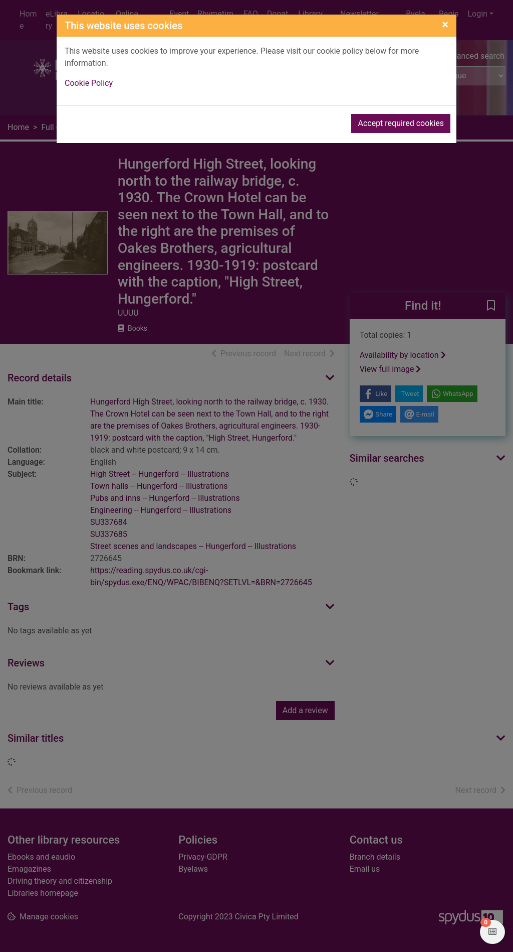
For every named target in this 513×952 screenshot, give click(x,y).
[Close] (445, 25)
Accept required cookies (401, 123)
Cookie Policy (89, 83)
